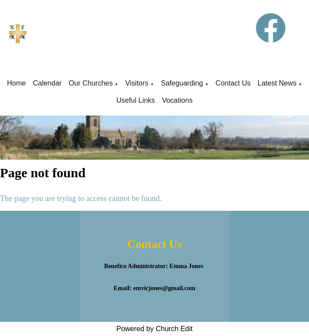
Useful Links (135, 100)
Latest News (277, 83)
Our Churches (91, 83)
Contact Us (233, 83)
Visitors (136, 83)
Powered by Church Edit (154, 328)
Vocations (177, 100)
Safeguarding (182, 83)
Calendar (47, 83)
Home (16, 83)
